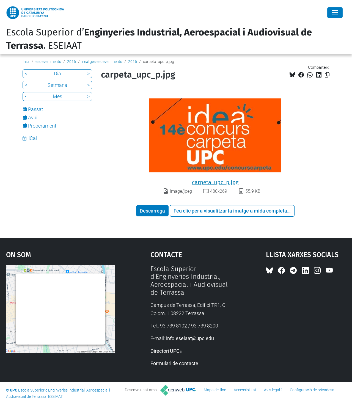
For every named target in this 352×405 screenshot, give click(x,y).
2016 (71, 61)
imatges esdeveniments (102, 61)
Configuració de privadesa (312, 390)
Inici (26, 61)
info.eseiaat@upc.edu (190, 338)
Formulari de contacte (174, 363)
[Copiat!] (327, 75)
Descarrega (152, 211)
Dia (57, 73)
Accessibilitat (245, 390)
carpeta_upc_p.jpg (215, 182)
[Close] (335, 12)
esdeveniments (48, 61)
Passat (35, 109)
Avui (32, 117)
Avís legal (272, 390)
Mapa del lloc (215, 390)
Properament (42, 126)
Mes (57, 96)
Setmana (57, 85)
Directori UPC (165, 351)
